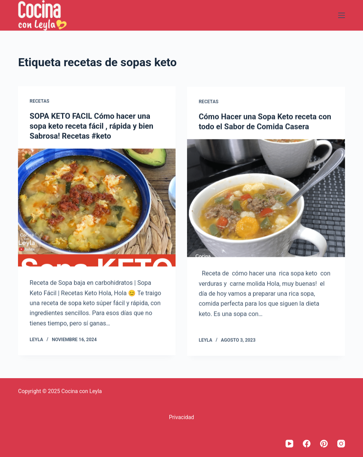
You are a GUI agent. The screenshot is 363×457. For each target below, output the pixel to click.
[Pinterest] (324, 443)
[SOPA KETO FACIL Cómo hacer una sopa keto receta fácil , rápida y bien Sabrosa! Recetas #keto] (97, 207)
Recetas (39, 101)
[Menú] (341, 15)
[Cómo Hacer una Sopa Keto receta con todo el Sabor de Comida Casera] (266, 199)
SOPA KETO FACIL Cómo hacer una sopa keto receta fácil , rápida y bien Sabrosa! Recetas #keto (91, 125)
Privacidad (181, 417)
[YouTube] (289, 443)
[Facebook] (306, 443)
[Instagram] (341, 443)
